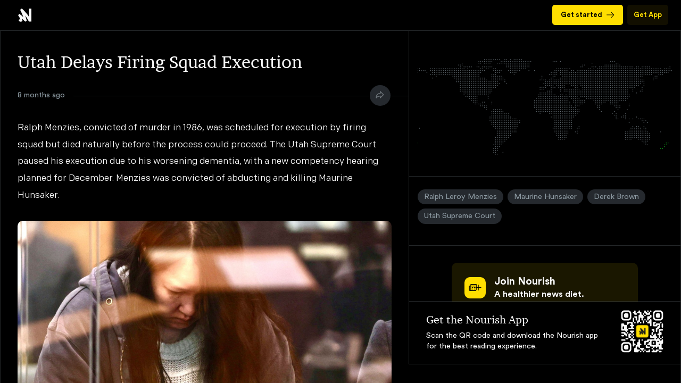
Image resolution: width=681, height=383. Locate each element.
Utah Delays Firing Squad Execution (24, 15)
